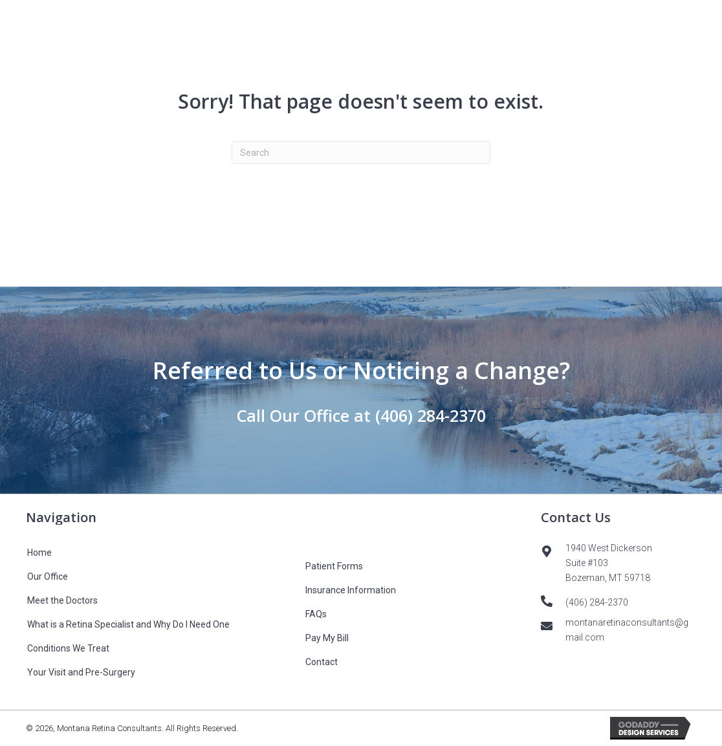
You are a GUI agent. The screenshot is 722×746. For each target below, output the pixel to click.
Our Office (47, 576)
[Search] (361, 152)
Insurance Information (350, 590)
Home (39, 552)
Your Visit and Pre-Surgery (81, 672)
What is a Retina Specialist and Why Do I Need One (128, 624)
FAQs (316, 614)
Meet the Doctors (62, 600)
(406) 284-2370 (430, 415)
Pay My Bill (327, 638)
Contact (321, 662)
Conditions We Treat (68, 648)
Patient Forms (334, 566)
